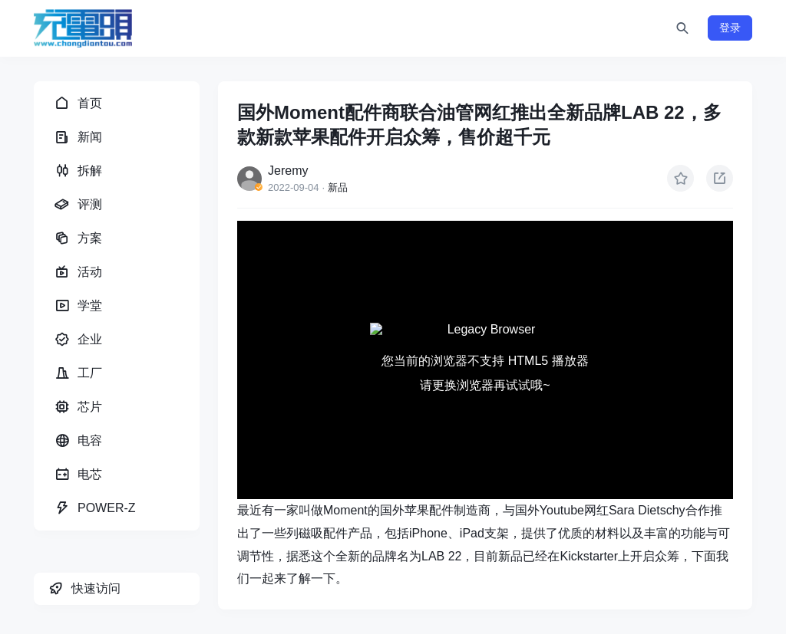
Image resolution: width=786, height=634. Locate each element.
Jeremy (288, 170)
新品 (338, 187)
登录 (730, 27)
